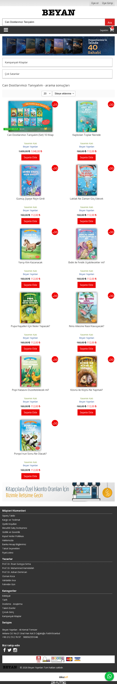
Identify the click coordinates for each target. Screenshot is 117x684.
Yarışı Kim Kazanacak (30, 262)
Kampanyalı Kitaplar (16, 62)
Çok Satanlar (12, 74)
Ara (110, 22)
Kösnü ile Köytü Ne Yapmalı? (86, 390)
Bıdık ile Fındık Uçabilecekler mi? (86, 262)
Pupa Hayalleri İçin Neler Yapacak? (30, 326)
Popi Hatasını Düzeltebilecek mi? (30, 390)
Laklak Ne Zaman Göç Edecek (86, 198)
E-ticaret (53, 676)
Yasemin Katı (30, 143)
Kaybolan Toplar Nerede (86, 135)
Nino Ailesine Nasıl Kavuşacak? (86, 326)
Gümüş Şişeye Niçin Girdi (30, 198)
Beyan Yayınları (30, 146)
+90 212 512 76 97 (11, 637)
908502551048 (30, 637)
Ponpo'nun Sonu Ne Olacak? (30, 453)
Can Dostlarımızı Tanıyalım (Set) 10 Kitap (30, 135)
